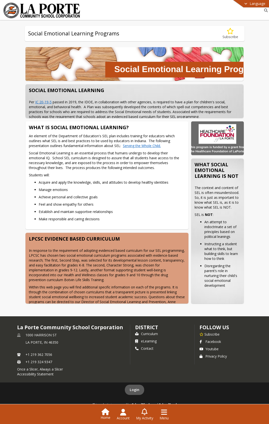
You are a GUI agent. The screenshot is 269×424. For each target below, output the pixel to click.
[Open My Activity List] (144, 414)
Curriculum (146, 333)
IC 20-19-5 (43, 102)
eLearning (146, 341)
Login (134, 389)
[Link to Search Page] (265, 10)
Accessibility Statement (35, 374)
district (146, 327)
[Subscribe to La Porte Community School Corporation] (209, 334)
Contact (144, 348)
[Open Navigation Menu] (164, 414)
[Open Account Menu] (123, 414)
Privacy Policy (213, 356)
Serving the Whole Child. (142, 145)
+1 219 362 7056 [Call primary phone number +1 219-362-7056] (38, 354)
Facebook (210, 341)
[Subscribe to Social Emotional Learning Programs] (230, 33)
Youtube (209, 349)
